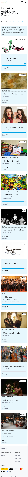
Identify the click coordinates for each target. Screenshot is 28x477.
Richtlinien (17, 455)
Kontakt (3, 455)
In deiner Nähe (12, 22)
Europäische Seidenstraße (13, 367)
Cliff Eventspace (8, 434)
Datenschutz (18, 458)
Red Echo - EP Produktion (12, 127)
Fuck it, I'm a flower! (10, 400)
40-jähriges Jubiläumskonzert (9, 298)
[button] (22, 2)
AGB (16, 457)
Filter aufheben (5, 15)
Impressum (17, 461)
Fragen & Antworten (6, 457)
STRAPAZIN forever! (10, 58)
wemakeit (4, 448)
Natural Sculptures (10, 263)
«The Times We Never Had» (13, 94)
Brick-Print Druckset (10, 161)
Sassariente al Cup (10, 195)
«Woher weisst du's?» (11, 333)
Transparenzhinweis (19, 460)
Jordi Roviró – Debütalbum (13, 230)
